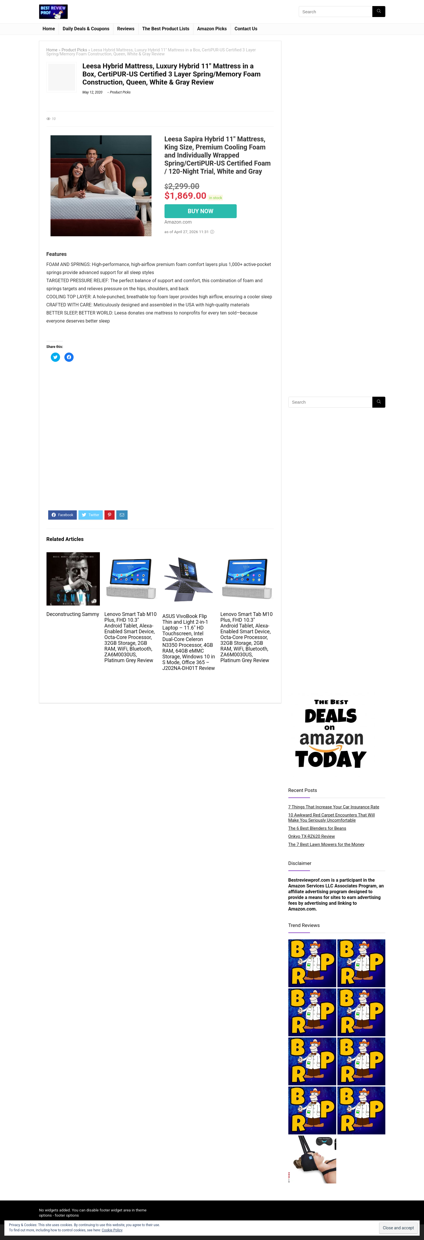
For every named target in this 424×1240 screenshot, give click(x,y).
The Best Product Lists (165, 28)
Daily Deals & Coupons (86, 28)
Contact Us (246, 28)
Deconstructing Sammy (72, 614)
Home (49, 28)
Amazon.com (302, 909)
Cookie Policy (112, 1230)
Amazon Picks (212, 28)
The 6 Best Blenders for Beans (317, 828)
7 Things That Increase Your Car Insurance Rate (334, 807)
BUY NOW (201, 211)
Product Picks (74, 50)
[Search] (378, 11)
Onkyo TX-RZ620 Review (311, 836)
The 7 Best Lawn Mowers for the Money (326, 844)
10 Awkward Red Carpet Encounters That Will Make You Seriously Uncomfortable (331, 817)
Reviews (126, 28)
